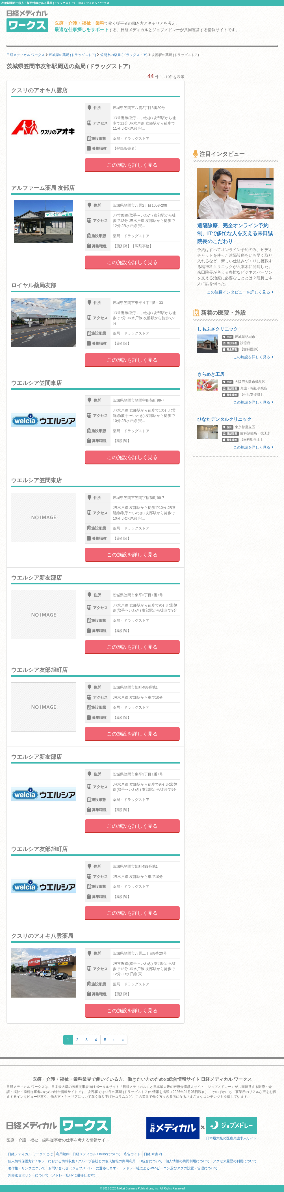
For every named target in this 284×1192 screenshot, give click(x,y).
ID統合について (150, 1161)
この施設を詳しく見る (132, 165)
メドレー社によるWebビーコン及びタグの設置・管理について (170, 1168)
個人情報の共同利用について (188, 1161)
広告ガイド (132, 1154)
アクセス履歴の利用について (235, 1161)
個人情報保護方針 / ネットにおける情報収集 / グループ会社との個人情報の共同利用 (72, 1161)
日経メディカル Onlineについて (97, 1154)
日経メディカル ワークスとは (30, 1154)
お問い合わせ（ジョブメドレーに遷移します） (84, 1168)
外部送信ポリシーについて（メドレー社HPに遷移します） (52, 1175)
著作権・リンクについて (26, 1168)
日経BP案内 (153, 1154)
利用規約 (63, 1154)
